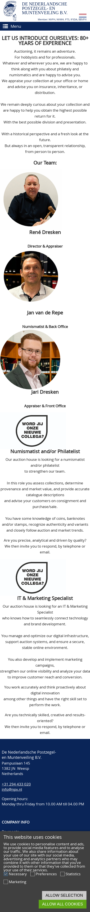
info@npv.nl (12, 789)
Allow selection (64, 895)
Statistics (73, 873)
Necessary (18, 873)
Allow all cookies (62, 904)
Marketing (17, 881)
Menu (16, 26)
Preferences (46, 873)
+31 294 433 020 (16, 784)
